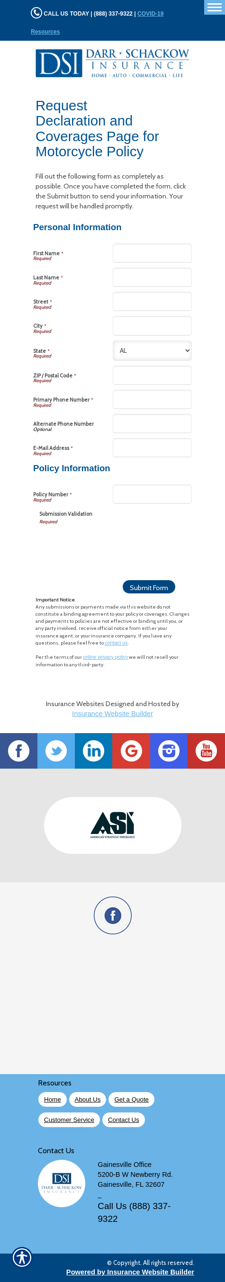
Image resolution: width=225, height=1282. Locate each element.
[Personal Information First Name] (152, 253)
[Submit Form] (149, 587)
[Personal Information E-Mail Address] (152, 447)
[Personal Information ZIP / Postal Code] (152, 375)
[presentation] (111, 544)
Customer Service (69, 1119)
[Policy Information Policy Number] (152, 494)
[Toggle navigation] (214, 7)
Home (52, 1099)
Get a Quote (131, 1099)
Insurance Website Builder (112, 713)
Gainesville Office (125, 1164)
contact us (116, 642)
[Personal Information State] (152, 351)
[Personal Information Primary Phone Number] (152, 399)
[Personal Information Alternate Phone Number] (152, 423)
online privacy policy (105, 657)
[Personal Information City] (152, 325)
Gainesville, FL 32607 (131, 1184)
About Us (88, 1099)
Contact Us (123, 1119)
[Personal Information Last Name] (152, 277)
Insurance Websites (75, 703)
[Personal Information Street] (152, 301)
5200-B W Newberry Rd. (135, 1174)
